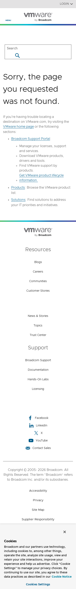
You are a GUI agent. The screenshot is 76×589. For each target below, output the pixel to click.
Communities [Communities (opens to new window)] (38, 281)
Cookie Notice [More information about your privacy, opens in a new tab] (62, 576)
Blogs (38, 262)
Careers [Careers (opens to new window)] (38, 271)
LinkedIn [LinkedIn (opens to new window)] (38, 425)
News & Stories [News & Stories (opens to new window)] (38, 316)
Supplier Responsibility (38, 519)
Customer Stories (38, 290)
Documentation (38, 369)
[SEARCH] (38, 48)
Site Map (38, 509)
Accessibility (38, 490)
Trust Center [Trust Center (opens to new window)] (38, 335)
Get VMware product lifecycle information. (41, 178)
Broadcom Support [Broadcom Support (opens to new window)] (38, 360)
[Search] (17, 55)
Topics (38, 325)
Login (66, 3)
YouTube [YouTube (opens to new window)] (38, 440)
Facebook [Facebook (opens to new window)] (38, 418)
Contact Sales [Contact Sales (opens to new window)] (38, 448)
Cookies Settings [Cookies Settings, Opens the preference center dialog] (38, 584)
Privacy (38, 500)
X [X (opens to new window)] (38, 433)
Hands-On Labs (38, 379)
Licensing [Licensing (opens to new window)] (38, 389)
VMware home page (18, 126)
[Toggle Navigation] (6, 14)
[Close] (64, 531)
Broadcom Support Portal (30, 138)
